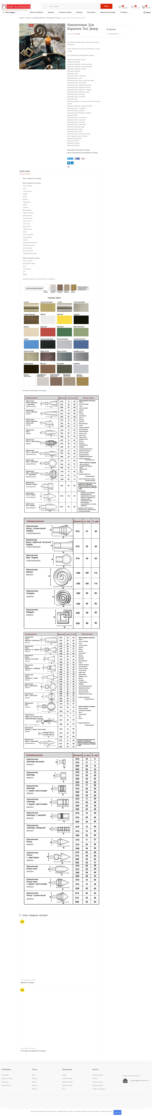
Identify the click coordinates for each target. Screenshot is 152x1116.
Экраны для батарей (107, 12)
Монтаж (34, 1082)
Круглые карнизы (98, 1085)
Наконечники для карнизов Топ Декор (85, 153)
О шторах (123, 12)
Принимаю (117, 1112)
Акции (64, 1075)
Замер (33, 1075)
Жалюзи (79, 12)
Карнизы (51, 12)
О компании (5, 1075)
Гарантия (34, 1085)
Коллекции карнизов (39, 18)
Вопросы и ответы (6, 1078)
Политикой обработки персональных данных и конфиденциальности (93, 1111)
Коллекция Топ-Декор (53, 18)
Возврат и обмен (67, 1085)
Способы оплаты (67, 1078)
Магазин (28, 18)
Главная (21, 18)
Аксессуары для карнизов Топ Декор (33, 1051)
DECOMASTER (114, 34)
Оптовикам (4, 1082)
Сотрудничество (6, 1085)
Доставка (34, 1078)
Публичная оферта (67, 1082)
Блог (63, 1089)
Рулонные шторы (65, 12)
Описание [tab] (24, 171)
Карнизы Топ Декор (27, 982)
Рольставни (91, 12)
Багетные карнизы (36, 12)
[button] (62, 26)
